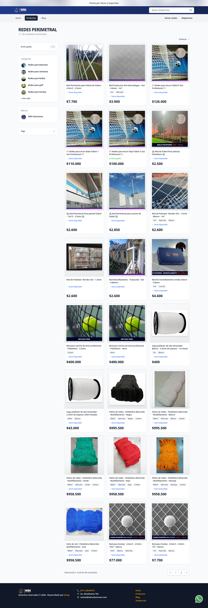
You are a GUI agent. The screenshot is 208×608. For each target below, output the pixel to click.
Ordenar (184, 39)
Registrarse (187, 18)
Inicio (18, 18)
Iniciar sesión (171, 18)
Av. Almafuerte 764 (89, 593)
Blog (44, 18)
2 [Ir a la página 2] (181, 572)
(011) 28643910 (87, 590)
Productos (31, 18)
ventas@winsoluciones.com (93, 597)
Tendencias (141, 600)
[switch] (52, 46)
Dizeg (66, 595)
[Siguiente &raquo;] (187, 572)
